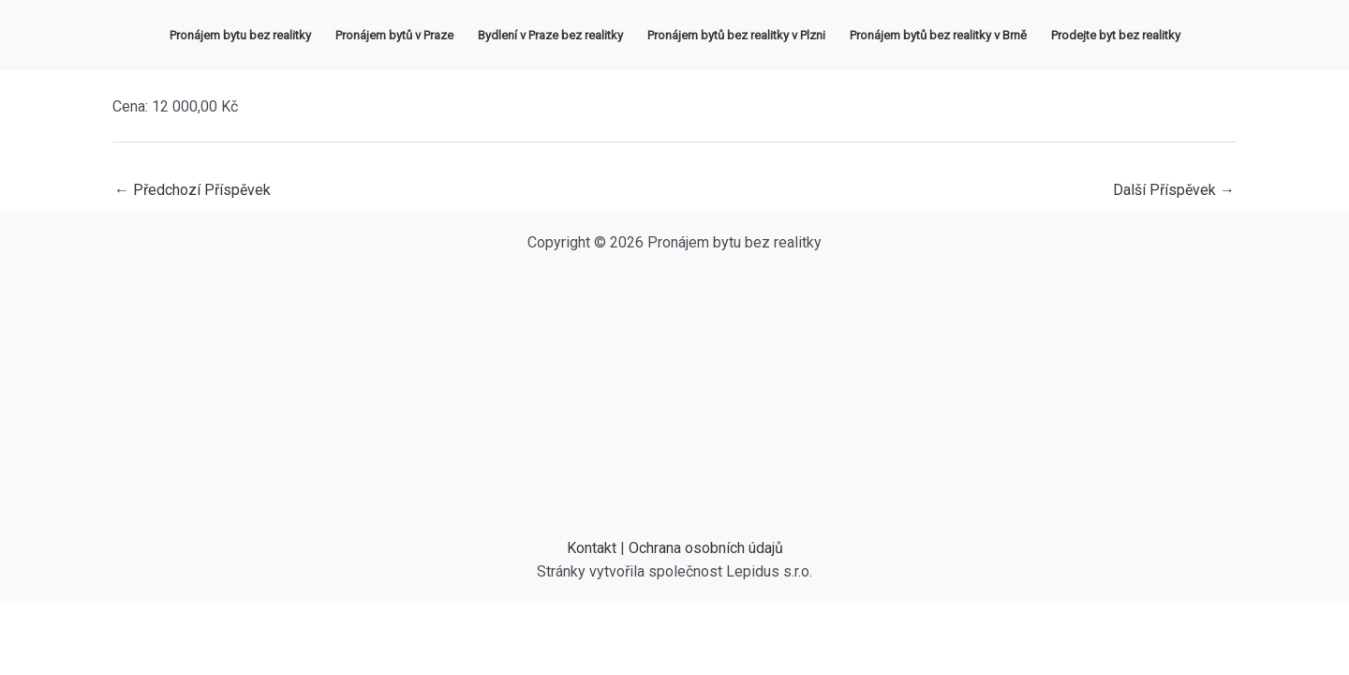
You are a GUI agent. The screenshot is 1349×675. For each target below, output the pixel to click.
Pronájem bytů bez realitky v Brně (938, 35)
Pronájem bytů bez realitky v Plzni (736, 35)
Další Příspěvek (1174, 190)
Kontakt (591, 548)
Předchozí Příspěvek (192, 190)
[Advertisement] (674, 395)
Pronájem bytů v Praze (394, 35)
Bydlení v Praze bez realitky (550, 35)
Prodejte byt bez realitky (1115, 35)
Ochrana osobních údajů (706, 548)
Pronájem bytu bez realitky (240, 35)
